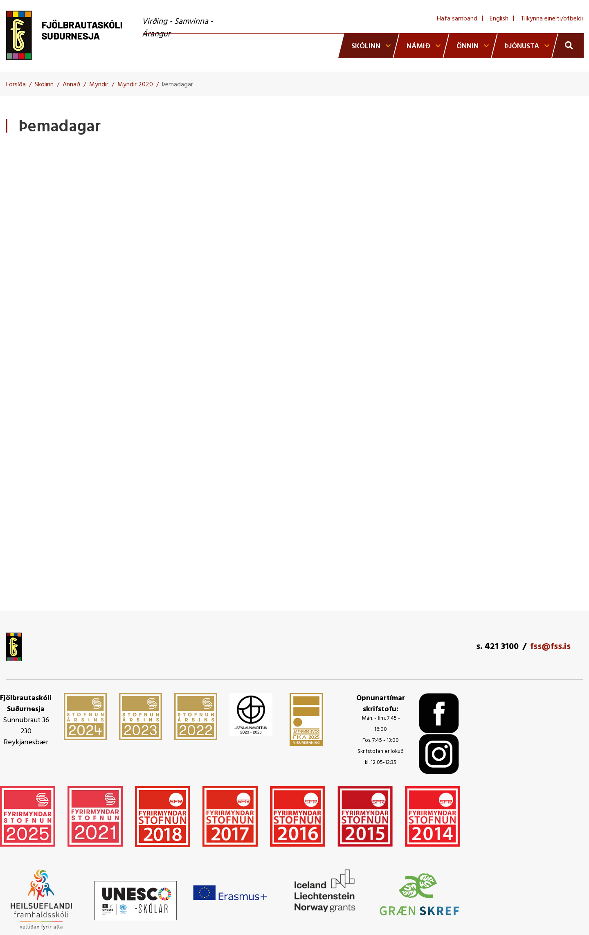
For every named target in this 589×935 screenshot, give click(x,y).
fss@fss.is (550, 647)
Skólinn (44, 84)
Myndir (98, 84)
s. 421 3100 (497, 647)
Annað (71, 84)
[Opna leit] (568, 45)
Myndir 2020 (135, 84)
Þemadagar (177, 84)
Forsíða (16, 84)
